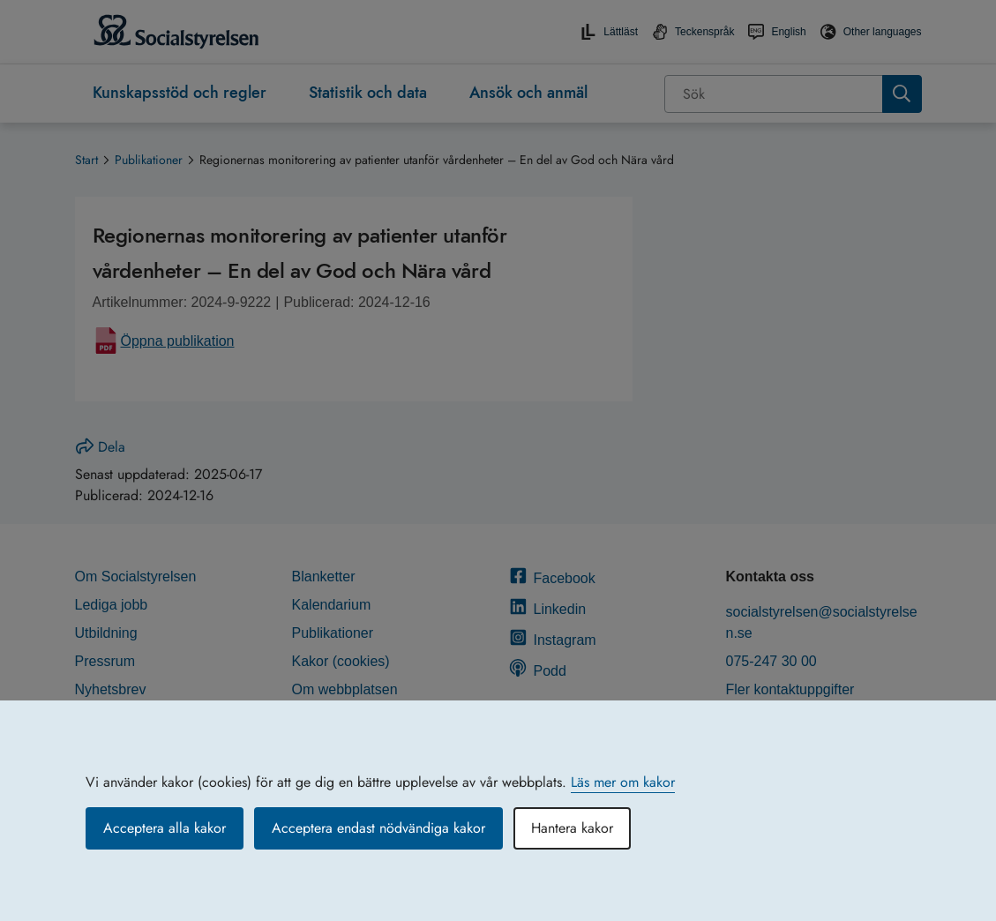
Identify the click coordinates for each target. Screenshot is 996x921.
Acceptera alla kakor (164, 828)
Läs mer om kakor (623, 782)
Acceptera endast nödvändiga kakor (378, 828)
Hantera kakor (572, 828)
